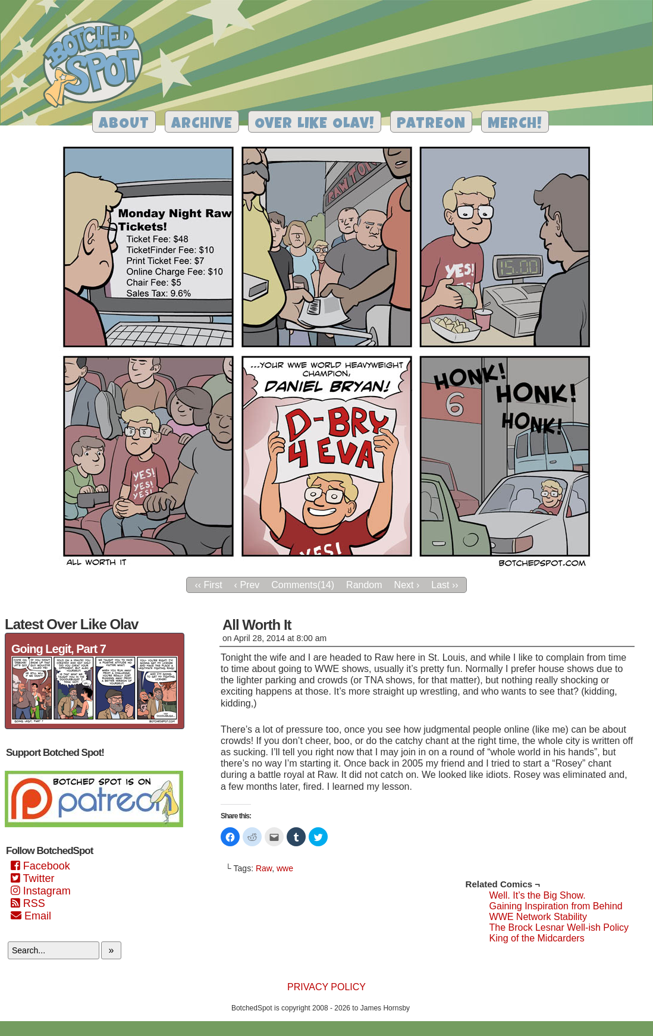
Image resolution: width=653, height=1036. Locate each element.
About (124, 124)
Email (31, 916)
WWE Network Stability (538, 917)
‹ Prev (247, 585)
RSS (28, 903)
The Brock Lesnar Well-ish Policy (559, 927)
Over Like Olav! (315, 124)
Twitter (32, 878)
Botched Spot (97, 66)
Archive (202, 124)
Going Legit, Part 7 (58, 648)
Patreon (431, 124)
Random (364, 585)
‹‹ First (208, 585)
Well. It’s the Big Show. (537, 895)
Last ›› (444, 585)
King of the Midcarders (537, 938)
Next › (407, 585)
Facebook (40, 866)
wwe (285, 868)
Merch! (515, 124)
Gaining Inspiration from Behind (556, 906)
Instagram (41, 891)
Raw (264, 868)
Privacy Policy (326, 987)
